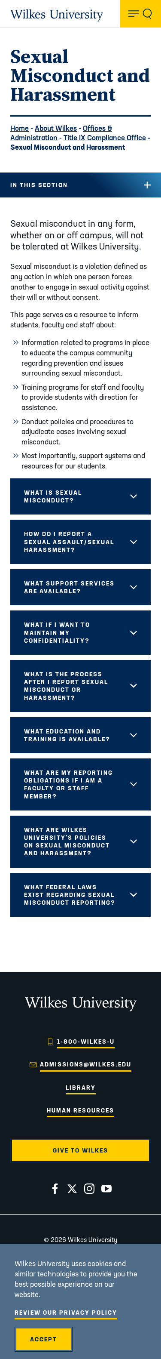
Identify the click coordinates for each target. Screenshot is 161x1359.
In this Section (39, 185)
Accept (43, 1339)
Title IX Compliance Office (105, 137)
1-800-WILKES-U (86, 1041)
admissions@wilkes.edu (85, 1064)
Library (81, 1087)
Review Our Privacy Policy (66, 1312)
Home (19, 128)
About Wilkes (56, 128)
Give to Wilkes (80, 1150)
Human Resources (80, 1110)
